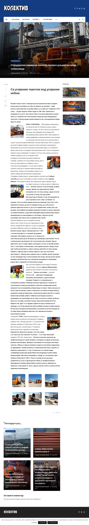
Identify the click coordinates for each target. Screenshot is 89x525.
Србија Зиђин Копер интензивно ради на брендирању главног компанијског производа (16, 478)
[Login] (79, 19)
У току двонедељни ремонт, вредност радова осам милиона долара (16, 447)
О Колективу (47, 19)
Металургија (15, 61)
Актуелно (26, 19)
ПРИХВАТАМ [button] (42, 522)
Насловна (15, 19)
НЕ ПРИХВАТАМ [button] (52, 522)
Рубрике (36, 19)
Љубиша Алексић (15, 73)
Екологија (39, 463)
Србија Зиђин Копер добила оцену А (44, 450)
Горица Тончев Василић (12, 453)
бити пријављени (36, 499)
